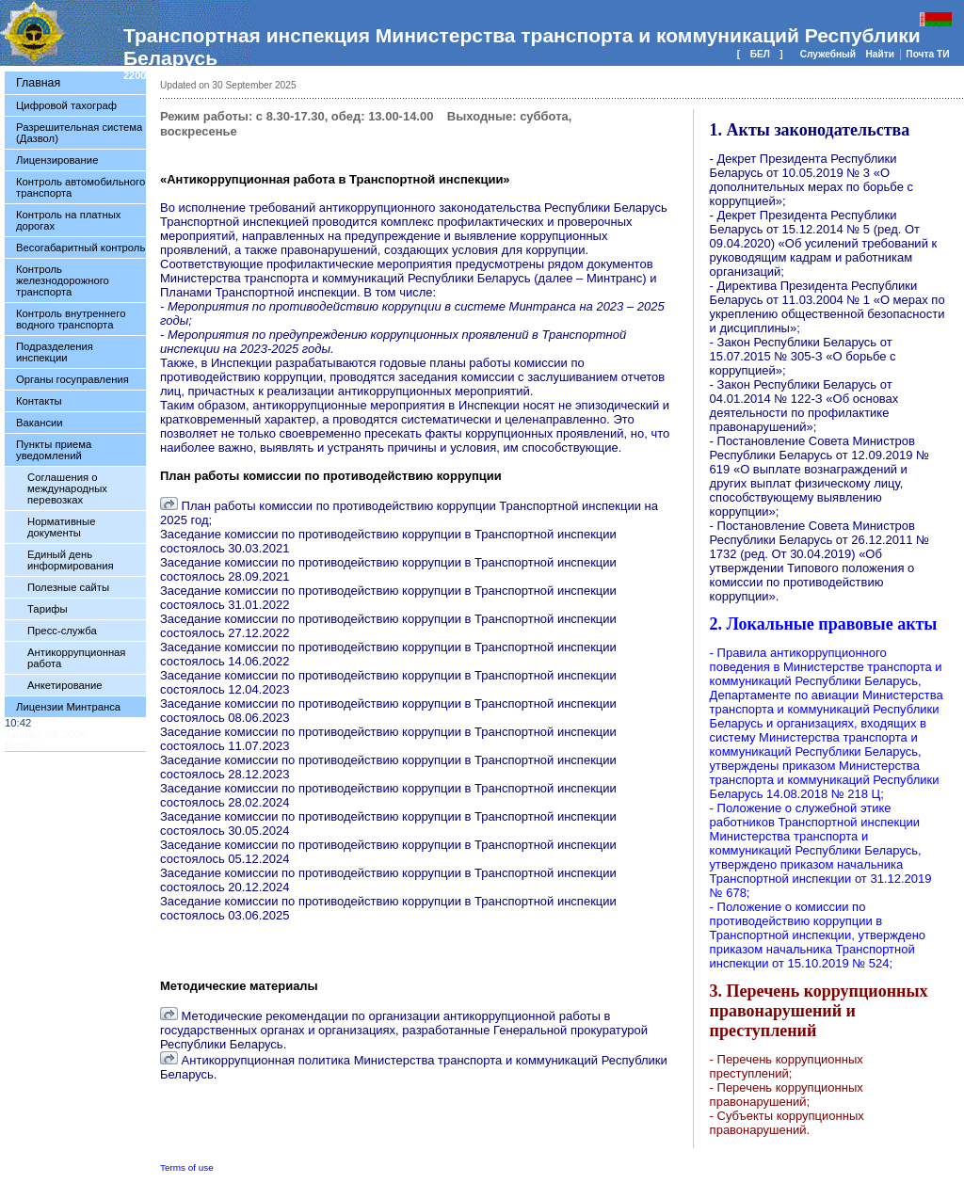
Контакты (39, 401)
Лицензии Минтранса (68, 706)
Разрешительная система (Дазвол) (79, 132)
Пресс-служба (62, 630)
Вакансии (39, 422)
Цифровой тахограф (66, 105)
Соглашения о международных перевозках (67, 488)
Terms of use (187, 1167)
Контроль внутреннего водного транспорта (70, 319)
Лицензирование (57, 160)
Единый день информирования (70, 560)
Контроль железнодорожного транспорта (62, 280)
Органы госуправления (72, 379)
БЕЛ (760, 54)
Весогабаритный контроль (80, 247)
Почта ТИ (927, 54)
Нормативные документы (61, 527)
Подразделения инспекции (54, 352)
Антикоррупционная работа (76, 658)
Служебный (829, 54)
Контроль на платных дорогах (68, 220)
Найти (880, 54)
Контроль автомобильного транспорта (80, 187)
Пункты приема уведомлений (53, 450)
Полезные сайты (68, 587)
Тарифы (47, 609)
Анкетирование (65, 685)
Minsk (18, 745)
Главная (38, 82)
